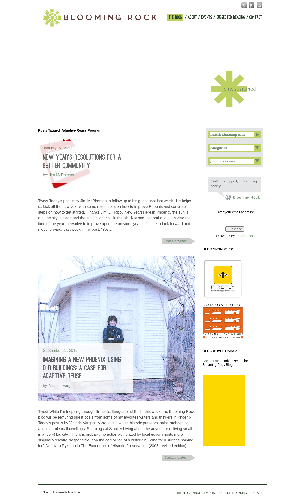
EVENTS (206, 17)
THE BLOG (175, 17)
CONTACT (255, 17)
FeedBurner (244, 236)
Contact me (211, 361)
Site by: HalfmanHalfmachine (61, 492)
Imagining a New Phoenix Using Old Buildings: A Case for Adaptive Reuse (82, 368)
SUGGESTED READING (231, 17)
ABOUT (192, 17)
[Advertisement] (224, 410)
